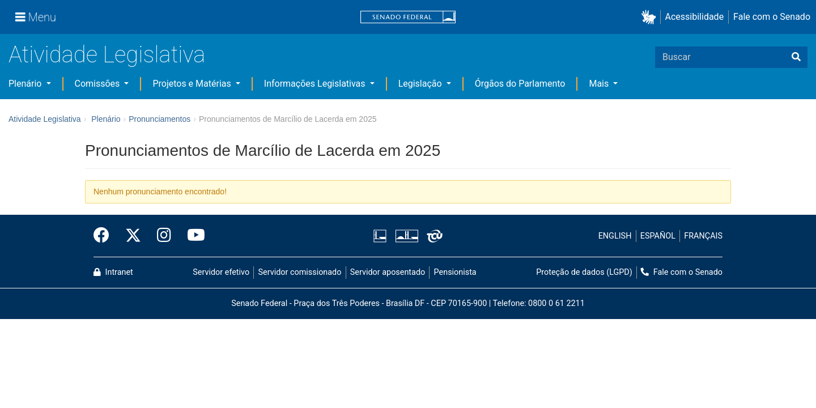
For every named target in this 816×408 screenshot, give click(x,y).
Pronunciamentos (159, 119)
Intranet (113, 272)
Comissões (98, 83)
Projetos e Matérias (192, 83)
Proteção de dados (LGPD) (584, 272)
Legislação (421, 83)
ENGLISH (615, 236)
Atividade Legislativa (106, 54)
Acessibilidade (694, 16)
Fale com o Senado (771, 16)
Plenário (26, 83)
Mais (600, 83)
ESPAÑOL (657, 236)
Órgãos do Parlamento (520, 83)
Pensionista (455, 272)
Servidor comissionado (300, 272)
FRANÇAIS (703, 236)
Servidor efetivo (221, 272)
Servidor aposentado (387, 272)
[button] (650, 17)
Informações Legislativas (316, 83)
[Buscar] (796, 57)
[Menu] (36, 17)
